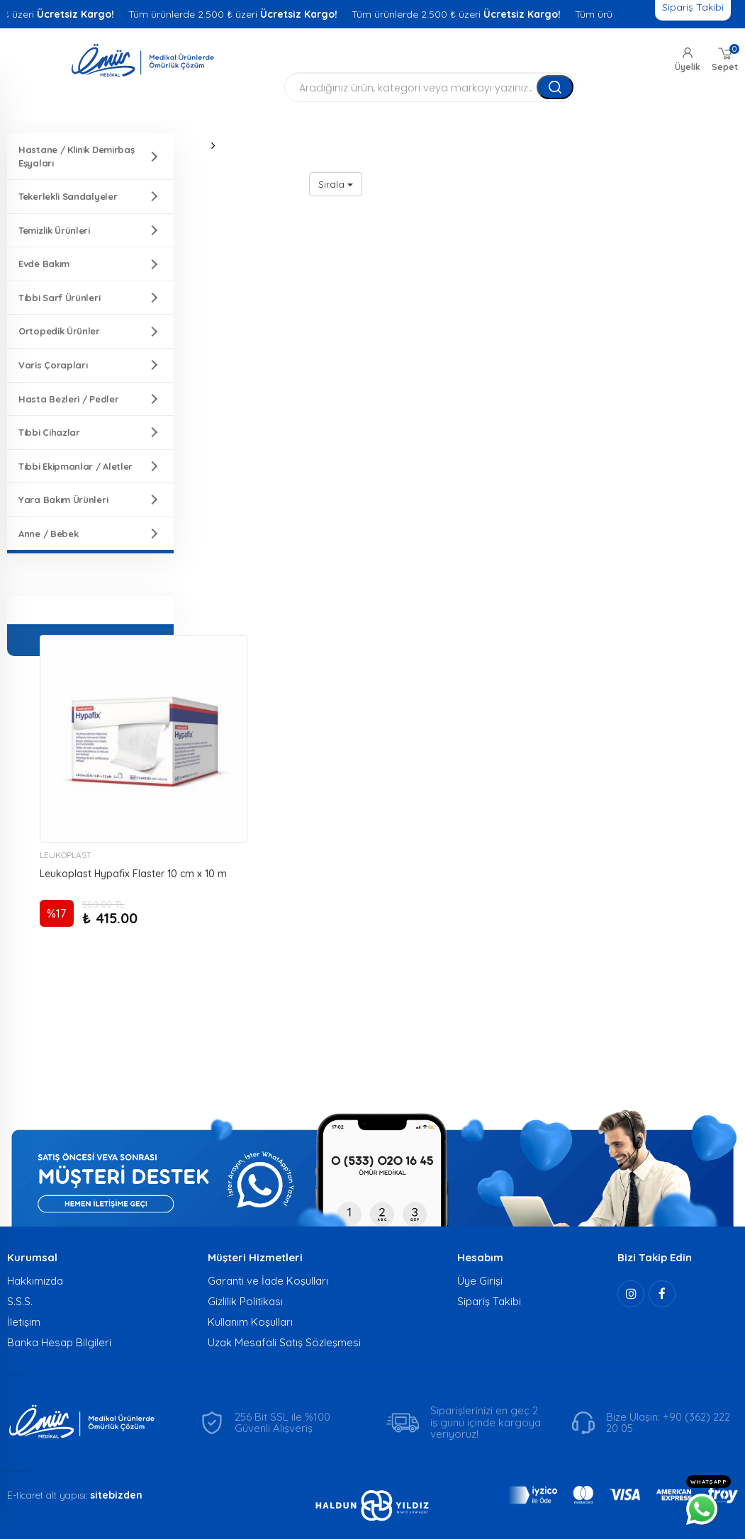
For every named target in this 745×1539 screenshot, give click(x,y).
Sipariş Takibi (489, 1301)
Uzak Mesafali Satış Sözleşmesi (284, 1342)
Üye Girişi (480, 1280)
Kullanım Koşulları (250, 1322)
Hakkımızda (35, 1280)
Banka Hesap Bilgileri (59, 1342)
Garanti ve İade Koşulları (268, 1280)
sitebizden (116, 1495)
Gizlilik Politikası (245, 1301)
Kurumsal (32, 1257)
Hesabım (480, 1257)
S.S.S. (20, 1301)
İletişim (23, 1322)
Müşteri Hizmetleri (255, 1257)
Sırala (335, 184)
